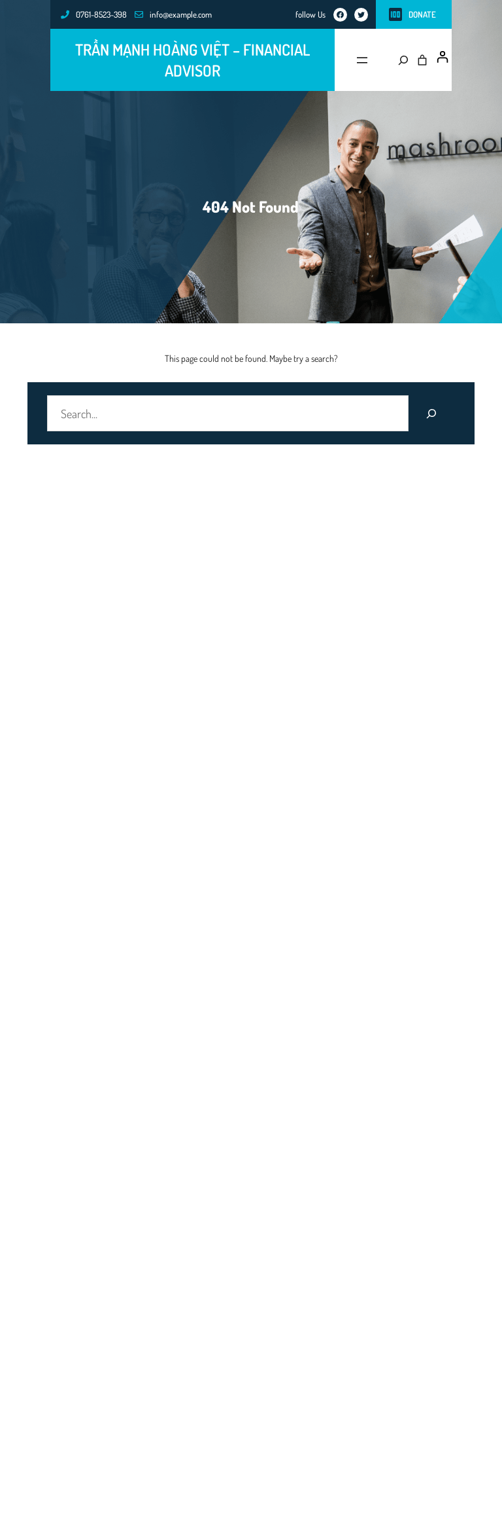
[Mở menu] (362, 60)
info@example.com (181, 14)
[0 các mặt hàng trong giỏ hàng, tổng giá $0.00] (422, 60)
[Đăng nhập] (442, 57)
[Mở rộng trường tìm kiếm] (399, 60)
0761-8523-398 (101, 14)
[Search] (432, 413)
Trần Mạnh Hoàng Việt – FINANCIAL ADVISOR (192, 59)
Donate (422, 14)
